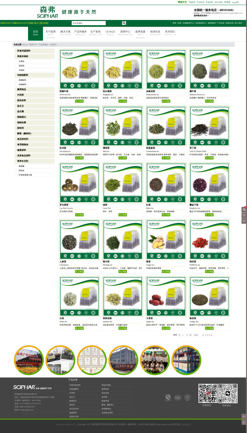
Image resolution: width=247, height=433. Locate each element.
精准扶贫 (229, 23)
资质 (174, 23)
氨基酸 (21, 166)
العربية (235, 2)
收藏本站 (16, 23)
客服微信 (206, 405)
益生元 (20, 106)
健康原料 (21, 150)
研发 (179, 23)
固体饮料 (21, 100)
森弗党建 (140, 34)
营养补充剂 (22, 161)
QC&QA (110, 33)
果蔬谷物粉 (22, 56)
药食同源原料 (23, 51)
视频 (31, 23)
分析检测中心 (201, 23)
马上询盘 (79, 101)
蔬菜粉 (21, 66)
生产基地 (95, 33)
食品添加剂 (22, 139)
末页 (196, 335)
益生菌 (20, 111)
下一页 (189, 335)
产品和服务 (80, 33)
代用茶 (53, 44)
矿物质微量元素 (25, 175)
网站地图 (44, 23)
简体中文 (33, 44)
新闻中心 (125, 33)
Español (209, 2)
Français (200, 2)
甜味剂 (20, 128)
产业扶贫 (220, 23)
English (192, 2)
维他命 (21, 170)
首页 (35, 33)
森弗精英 (212, 23)
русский (218, 2)
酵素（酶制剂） (25, 133)
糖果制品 (21, 89)
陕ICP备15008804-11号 (65, 424)
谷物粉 (21, 70)
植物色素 (21, 122)
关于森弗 (51, 34)
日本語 (227, 2)
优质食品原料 (23, 155)
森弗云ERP (5, 23)
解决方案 (65, 33)
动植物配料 (22, 75)
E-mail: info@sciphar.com (232, 13)
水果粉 (21, 61)
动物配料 (22, 84)
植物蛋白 (21, 117)
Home (24, 44)
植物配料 (22, 80)
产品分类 (73, 380)
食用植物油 (22, 144)
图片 (36, 23)
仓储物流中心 (188, 23)
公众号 (24, 23)
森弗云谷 (187, 424)
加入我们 (238, 23)
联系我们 (170, 33)
